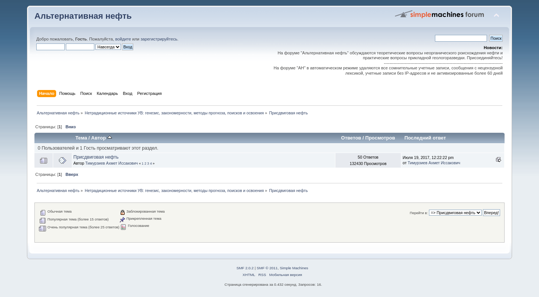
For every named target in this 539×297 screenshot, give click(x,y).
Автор (101, 138)
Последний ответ (425, 138)
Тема (81, 138)
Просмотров (380, 138)
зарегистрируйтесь (158, 39)
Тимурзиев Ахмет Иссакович (111, 163)
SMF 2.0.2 (245, 268)
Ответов (351, 138)
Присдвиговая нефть (96, 157)
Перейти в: (419, 213)
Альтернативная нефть (83, 16)
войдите (123, 39)
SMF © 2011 (267, 268)
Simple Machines (294, 268)
